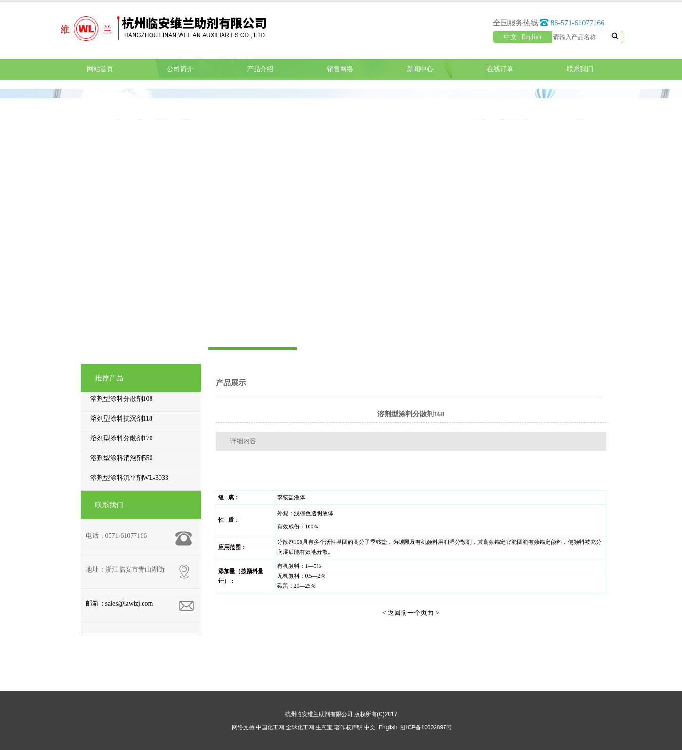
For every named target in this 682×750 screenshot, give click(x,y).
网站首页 (100, 68)
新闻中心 (420, 68)
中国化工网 (270, 727)
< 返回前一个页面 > (410, 612)
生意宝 (324, 727)
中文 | (513, 36)
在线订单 (500, 68)
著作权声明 (348, 727)
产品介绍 (260, 68)
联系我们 (580, 68)
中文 (369, 727)
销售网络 (340, 68)
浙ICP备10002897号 (426, 727)
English (532, 36)
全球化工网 (300, 727)
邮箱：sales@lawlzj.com (119, 603)
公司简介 (180, 68)
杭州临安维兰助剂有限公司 (319, 714)
